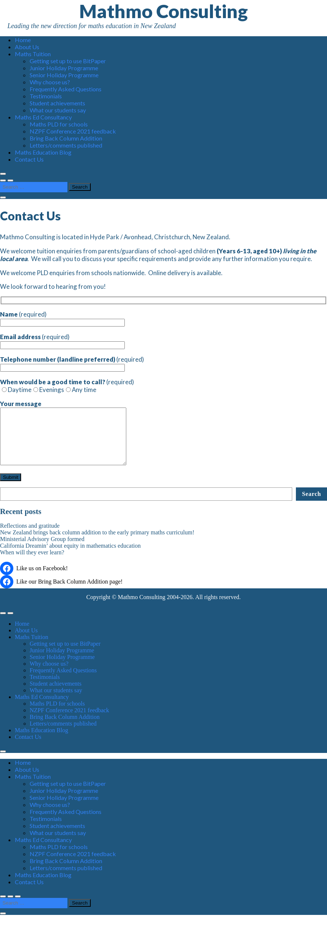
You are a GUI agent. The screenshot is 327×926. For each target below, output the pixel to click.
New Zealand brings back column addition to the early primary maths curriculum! (97, 543)
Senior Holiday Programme (64, 74)
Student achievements (57, 103)
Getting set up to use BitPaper (68, 60)
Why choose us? (50, 81)
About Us (27, 46)
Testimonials (46, 95)
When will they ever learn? (32, 563)
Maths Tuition (33, 53)
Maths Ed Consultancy (43, 117)
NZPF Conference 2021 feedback (73, 131)
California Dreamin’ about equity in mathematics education (70, 557)
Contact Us (29, 159)
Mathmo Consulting (163, 11)
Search (311, 505)
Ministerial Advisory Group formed (42, 550)
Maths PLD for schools (59, 124)
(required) (62, 318)
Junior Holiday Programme (64, 67)
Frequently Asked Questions (65, 88)
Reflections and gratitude (30, 537)
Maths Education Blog (43, 152)
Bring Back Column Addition (66, 138)
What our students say (58, 110)
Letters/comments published (66, 145)
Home (23, 39)
